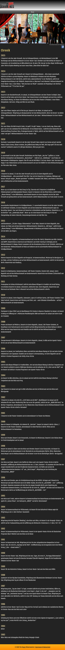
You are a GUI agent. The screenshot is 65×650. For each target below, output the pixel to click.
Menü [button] (32, 12)
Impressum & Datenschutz (42, 647)
